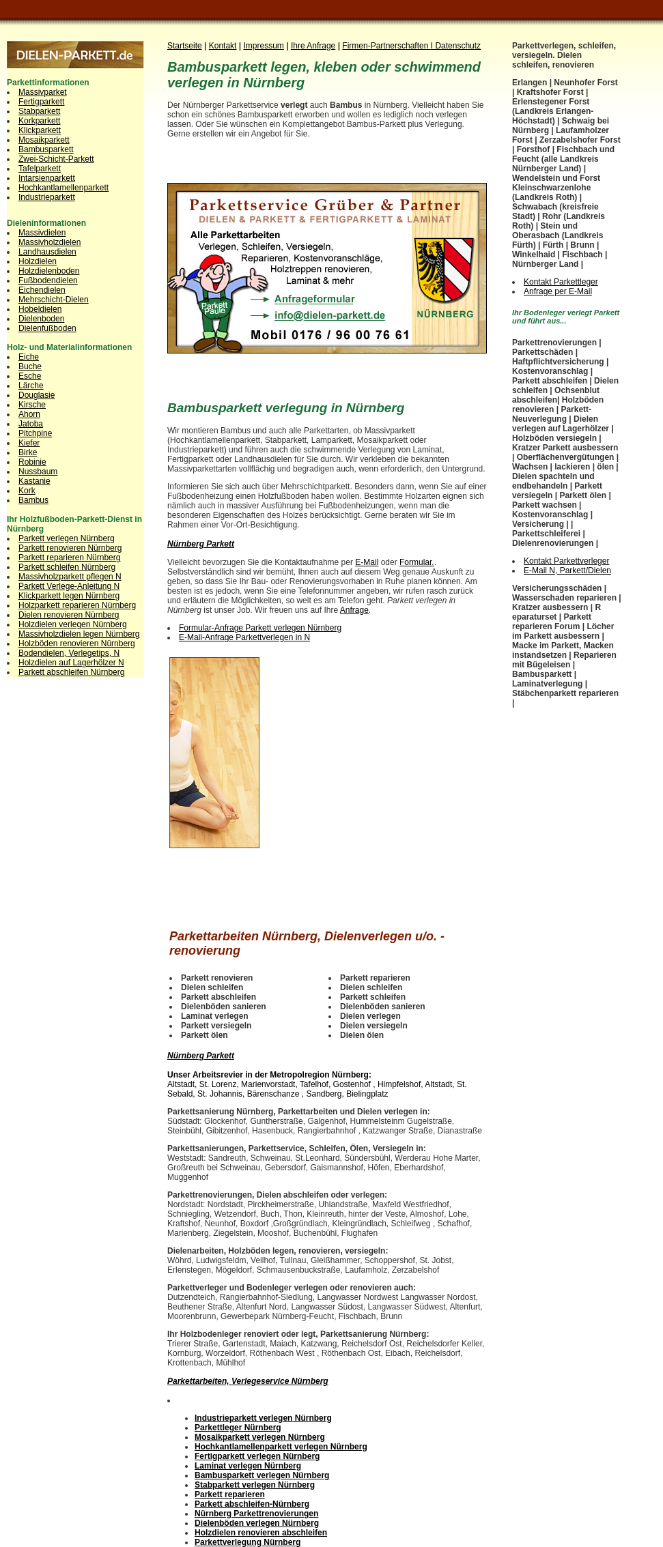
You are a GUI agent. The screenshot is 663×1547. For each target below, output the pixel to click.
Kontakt (223, 45)
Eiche (28, 357)
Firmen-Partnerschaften (386, 45)
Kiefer (29, 443)
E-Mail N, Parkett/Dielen (567, 570)
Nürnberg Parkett (200, 544)
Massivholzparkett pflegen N (70, 576)
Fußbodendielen (48, 280)
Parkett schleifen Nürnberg (66, 567)
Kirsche (32, 404)
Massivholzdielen (49, 242)
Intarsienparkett (46, 178)
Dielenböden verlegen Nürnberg (257, 1523)
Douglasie (36, 395)
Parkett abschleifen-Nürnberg (252, 1504)
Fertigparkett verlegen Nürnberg (257, 1456)
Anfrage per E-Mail (558, 291)
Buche (30, 366)
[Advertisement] (327, 169)
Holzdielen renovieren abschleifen (261, 1532)
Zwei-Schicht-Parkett (56, 159)
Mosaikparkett (44, 140)
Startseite (184, 45)
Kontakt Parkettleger (561, 282)
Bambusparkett (46, 149)
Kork (27, 490)
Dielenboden (41, 318)
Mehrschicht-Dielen (53, 299)
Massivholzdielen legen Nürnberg (78, 634)
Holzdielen (37, 261)
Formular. (416, 562)
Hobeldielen (39, 309)
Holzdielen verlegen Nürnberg (72, 624)
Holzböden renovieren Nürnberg (76, 643)
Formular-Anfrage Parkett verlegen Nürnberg (260, 628)
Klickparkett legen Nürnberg (68, 596)
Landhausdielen (47, 252)
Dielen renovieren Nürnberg (68, 615)
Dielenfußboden (47, 328)
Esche (29, 376)
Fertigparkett (41, 101)
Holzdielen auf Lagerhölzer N (71, 662)
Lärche (31, 385)
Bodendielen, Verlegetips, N (68, 653)
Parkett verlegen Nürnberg (66, 538)
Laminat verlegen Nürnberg (248, 1466)
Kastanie (34, 481)
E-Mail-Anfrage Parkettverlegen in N (244, 637)
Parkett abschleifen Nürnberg (71, 672)
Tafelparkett (39, 168)
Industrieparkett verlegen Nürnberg (263, 1418)
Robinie (32, 462)
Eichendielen (42, 290)
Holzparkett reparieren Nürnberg (77, 605)
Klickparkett (39, 130)
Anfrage (354, 610)
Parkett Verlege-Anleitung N (68, 586)
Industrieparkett (46, 197)
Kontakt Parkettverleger (566, 561)
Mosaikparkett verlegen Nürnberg (260, 1437)
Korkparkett (39, 121)
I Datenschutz (456, 45)
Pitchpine (35, 433)
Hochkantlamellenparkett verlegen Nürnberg (281, 1446)
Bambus (33, 500)
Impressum (264, 45)
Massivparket (42, 92)
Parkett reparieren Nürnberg (69, 557)
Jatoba (30, 424)
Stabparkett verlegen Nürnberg (255, 1485)
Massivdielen (42, 232)
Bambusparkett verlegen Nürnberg (262, 1475)
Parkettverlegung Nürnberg (247, 1542)
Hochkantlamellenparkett (63, 187)
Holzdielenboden (48, 271)
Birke (27, 452)
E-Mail (366, 562)
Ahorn (29, 414)
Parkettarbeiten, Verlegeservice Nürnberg (247, 1381)
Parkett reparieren (230, 1494)
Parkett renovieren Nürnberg (70, 548)
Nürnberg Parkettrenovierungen (256, 1513)
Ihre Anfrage (313, 45)
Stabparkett (39, 111)
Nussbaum (37, 471)
